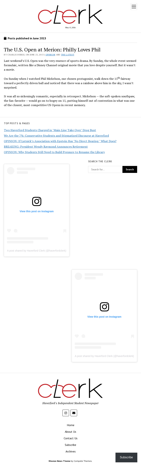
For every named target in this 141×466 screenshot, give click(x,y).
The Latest (67, 54)
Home (70, 425)
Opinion (50, 54)
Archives (71, 451)
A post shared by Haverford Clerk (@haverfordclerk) (36, 250)
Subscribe (70, 445)
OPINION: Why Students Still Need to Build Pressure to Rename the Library (54, 152)
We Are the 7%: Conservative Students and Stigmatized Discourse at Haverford (56, 136)
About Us (70, 431)
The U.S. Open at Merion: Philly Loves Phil (52, 49)
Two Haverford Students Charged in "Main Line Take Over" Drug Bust (50, 130)
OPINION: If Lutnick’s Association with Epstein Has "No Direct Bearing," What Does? (60, 141)
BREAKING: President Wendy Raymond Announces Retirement (46, 147)
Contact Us (70, 438)
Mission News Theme (59, 461)
